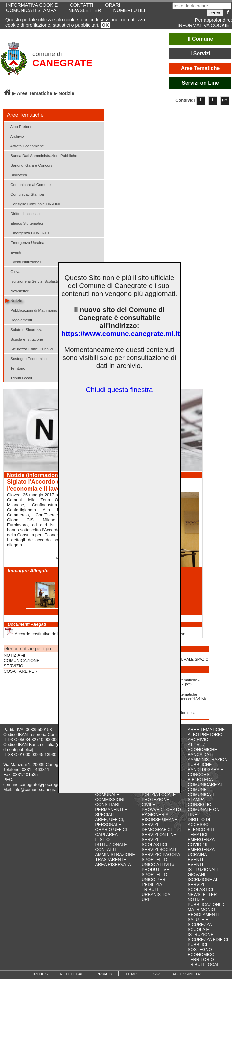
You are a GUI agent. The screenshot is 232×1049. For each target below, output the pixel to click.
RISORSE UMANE (159, 819)
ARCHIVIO (198, 739)
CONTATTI (105, 849)
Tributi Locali (18, 377)
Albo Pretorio (18, 126)
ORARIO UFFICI (111, 829)
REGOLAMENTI (203, 914)
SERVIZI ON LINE (159, 834)
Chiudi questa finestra (119, 389)
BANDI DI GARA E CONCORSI (205, 772)
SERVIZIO (13, 666)
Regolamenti (18, 319)
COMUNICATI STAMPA (31, 10)
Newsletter (17, 290)
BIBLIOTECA (200, 779)
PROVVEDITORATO (161, 809)
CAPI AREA (106, 834)
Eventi (13, 252)
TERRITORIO (201, 959)
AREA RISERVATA (113, 864)
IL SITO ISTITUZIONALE (111, 842)
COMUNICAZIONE (22, 660)
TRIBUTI (150, 889)
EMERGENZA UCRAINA (201, 852)
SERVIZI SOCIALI (159, 849)
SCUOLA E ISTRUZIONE (201, 932)
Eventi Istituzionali (23, 261)
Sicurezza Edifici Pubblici (29, 348)
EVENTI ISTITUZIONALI (203, 867)
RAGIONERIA (155, 814)
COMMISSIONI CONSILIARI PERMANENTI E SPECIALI (111, 807)
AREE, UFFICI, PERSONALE (109, 822)
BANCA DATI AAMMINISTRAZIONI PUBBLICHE (208, 759)
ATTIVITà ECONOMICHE (202, 747)
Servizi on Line (200, 83)
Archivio (14, 136)
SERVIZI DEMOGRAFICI (157, 827)
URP (146, 899)
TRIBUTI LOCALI (204, 964)
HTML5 (132, 974)
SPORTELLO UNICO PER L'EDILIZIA (154, 879)
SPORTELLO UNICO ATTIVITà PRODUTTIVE (158, 864)
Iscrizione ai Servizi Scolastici (33, 281)
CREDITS (39, 974)
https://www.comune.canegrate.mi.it (120, 333)
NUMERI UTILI (129, 10)
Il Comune (200, 39)
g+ (225, 99)
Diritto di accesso (22, 213)
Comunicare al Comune (28, 184)
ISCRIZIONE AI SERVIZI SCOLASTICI (202, 884)
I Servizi (200, 53)
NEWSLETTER (84, 10)
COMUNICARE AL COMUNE (205, 787)
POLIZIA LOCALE (159, 794)
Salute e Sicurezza (23, 329)
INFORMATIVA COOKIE (203, 25)
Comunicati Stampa (24, 194)
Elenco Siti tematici (24, 223)
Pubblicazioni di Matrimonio (31, 310)
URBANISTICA (156, 894)
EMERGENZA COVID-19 (201, 842)
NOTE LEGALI (72, 974)
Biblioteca (16, 174)
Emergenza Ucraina (24, 242)
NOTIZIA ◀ (14, 655)
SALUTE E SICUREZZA (200, 922)
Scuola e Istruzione (24, 339)
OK (105, 25)
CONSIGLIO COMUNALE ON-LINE (204, 809)
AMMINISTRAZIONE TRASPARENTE (115, 857)
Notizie (13, 300)
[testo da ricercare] (201, 5)
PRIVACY (105, 974)
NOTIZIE (196, 899)
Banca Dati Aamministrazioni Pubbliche (41, 155)
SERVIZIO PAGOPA (161, 854)
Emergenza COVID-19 (27, 232)
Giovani (14, 271)
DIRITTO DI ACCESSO (199, 822)
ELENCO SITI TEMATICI (201, 832)
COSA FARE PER (20, 671)
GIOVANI (196, 874)
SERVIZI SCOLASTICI (154, 842)
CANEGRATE (62, 63)
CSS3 (155, 974)
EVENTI (195, 859)
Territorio (15, 368)
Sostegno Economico (26, 358)
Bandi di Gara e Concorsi (29, 165)
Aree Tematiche (200, 68)
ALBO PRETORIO (205, 734)
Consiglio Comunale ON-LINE (33, 203)
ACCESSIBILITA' (186, 974)
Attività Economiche (24, 145)
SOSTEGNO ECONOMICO (201, 952)
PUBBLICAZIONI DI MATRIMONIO (207, 907)
